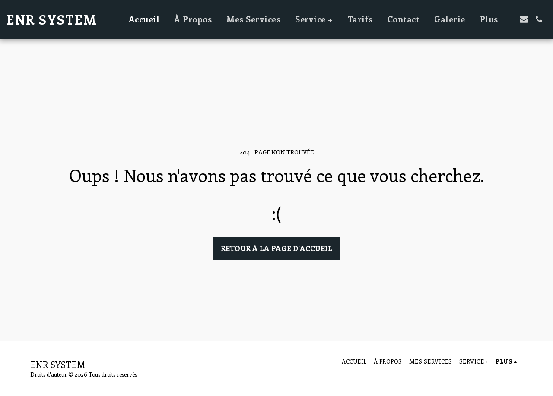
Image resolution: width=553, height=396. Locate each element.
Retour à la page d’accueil (276, 248)
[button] (524, 19)
